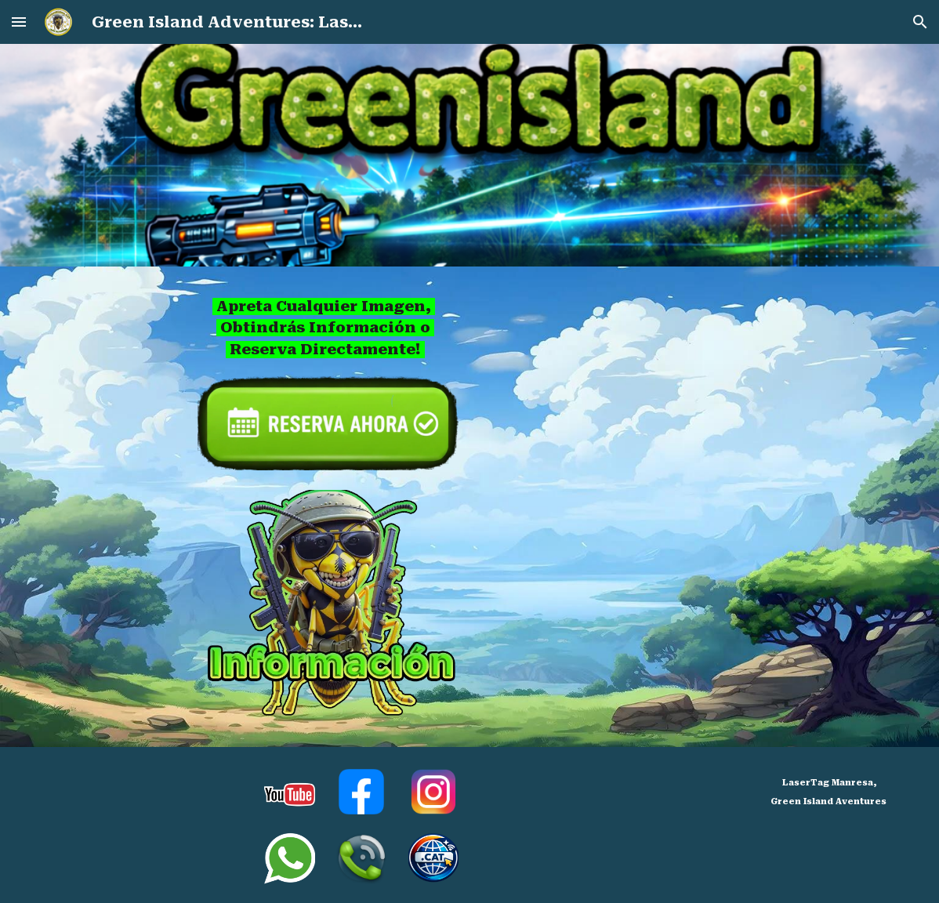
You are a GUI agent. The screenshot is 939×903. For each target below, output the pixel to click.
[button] (19, 21)
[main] (325, 328)
